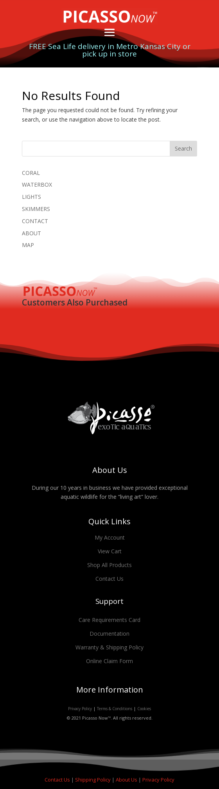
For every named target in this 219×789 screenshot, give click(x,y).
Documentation (109, 633)
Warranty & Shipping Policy (109, 647)
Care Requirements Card (109, 620)
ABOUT (31, 233)
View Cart (110, 551)
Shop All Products (109, 565)
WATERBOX (37, 184)
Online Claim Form (109, 661)
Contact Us (109, 578)
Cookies (144, 708)
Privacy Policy (80, 708)
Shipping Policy (93, 779)
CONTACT (35, 221)
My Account (110, 537)
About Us (127, 779)
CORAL (31, 172)
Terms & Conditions (114, 708)
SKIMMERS (36, 209)
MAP (28, 245)
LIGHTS (31, 196)
